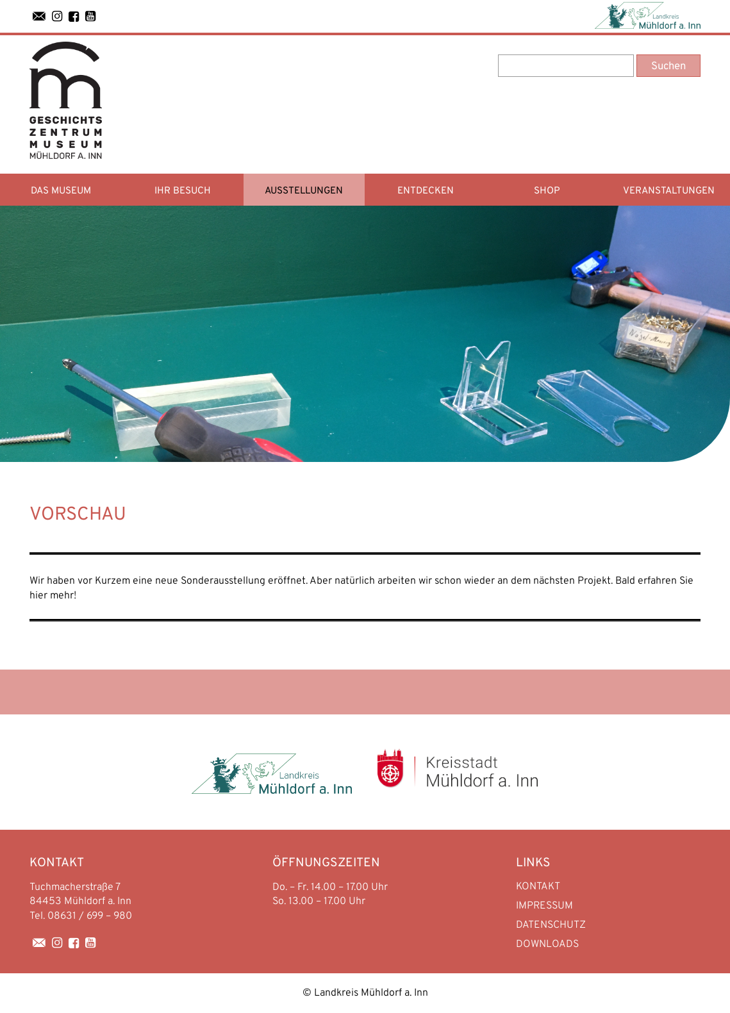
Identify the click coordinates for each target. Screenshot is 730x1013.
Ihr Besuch (182, 191)
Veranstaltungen (669, 191)
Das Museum (61, 191)
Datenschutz (551, 925)
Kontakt (538, 886)
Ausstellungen (304, 191)
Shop (547, 191)
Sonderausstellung (223, 581)
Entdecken (425, 191)
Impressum (544, 906)
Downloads (547, 944)
